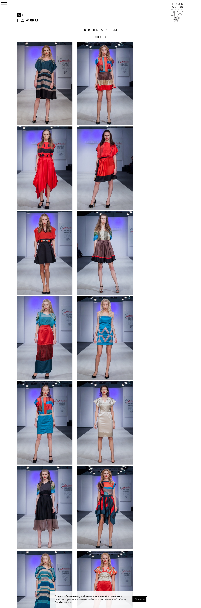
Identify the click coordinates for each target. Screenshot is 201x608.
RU (19, 15)
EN (23, 15)
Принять (139, 599)
